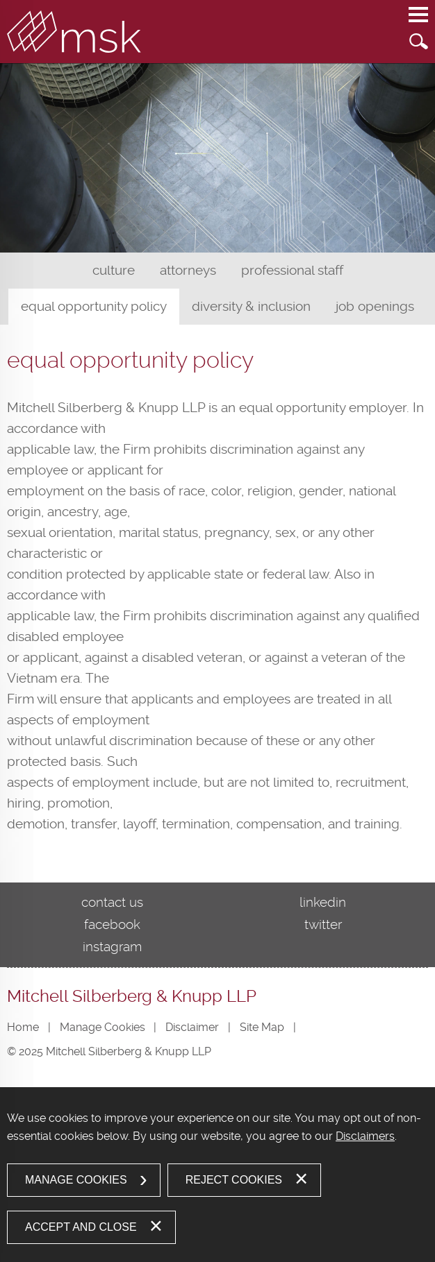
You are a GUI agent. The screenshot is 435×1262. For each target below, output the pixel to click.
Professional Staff (292, 270)
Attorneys (188, 270)
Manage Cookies (102, 1027)
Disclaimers (365, 1136)
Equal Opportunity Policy (94, 306)
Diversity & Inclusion (251, 306)
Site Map (262, 1027)
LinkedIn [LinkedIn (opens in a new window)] (322, 902)
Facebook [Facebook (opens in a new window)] (112, 924)
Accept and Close (81, 1227)
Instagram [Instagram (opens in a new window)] (112, 947)
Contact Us (112, 902)
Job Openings (375, 306)
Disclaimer (192, 1027)
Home (23, 1027)
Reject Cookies (234, 1180)
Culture (113, 270)
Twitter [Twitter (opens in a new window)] (323, 924)
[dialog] (217, 1174)
